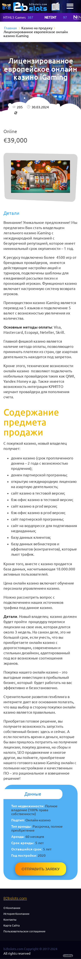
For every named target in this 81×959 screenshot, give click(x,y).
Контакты (9, 919)
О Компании (11, 907)
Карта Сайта (11, 925)
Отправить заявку (41, 869)
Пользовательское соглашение (24, 931)
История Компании (16, 913)
